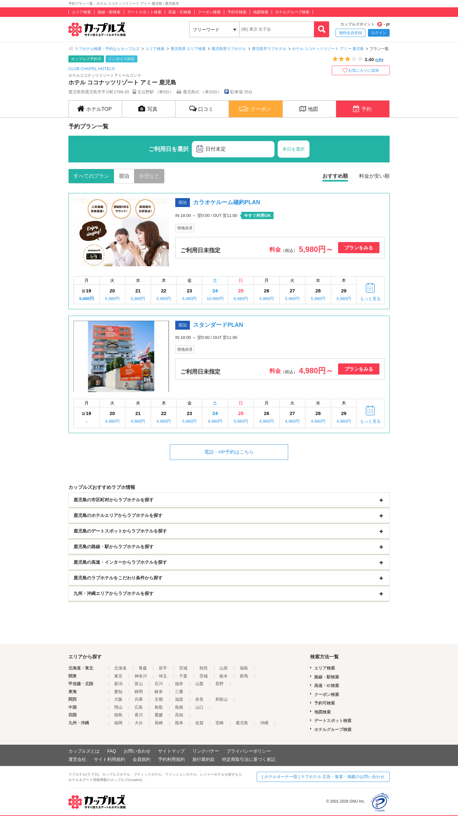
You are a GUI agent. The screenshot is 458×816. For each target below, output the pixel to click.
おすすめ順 (335, 176)
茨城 (203, 676)
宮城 (183, 668)
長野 (219, 683)
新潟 (118, 683)
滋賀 (179, 699)
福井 (179, 683)
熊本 (179, 722)
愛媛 (159, 714)
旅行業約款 (203, 759)
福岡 (118, 722)
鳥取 (159, 707)
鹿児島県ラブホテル (229, 49)
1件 (379, 60)
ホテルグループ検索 (292, 12)
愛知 (118, 691)
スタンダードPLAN (218, 325)
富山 (139, 683)
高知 (179, 714)
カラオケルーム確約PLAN (226, 202)
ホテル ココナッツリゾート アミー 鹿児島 (328, 49)
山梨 (199, 683)
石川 (159, 683)
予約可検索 (236, 12)
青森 (143, 668)
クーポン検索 (209, 12)
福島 (244, 668)
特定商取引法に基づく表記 (248, 759)
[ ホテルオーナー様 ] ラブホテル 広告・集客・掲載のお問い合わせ (323, 776)
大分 (139, 722)
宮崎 (219, 722)
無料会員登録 (350, 33)
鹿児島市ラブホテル (269, 49)
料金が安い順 (374, 176)
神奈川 (141, 676)
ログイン (378, 33)
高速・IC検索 (179, 12)
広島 (139, 707)
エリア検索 (81, 12)
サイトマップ (171, 751)
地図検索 (260, 12)
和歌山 (221, 699)
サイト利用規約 (109, 759)
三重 (179, 691)
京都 (159, 699)
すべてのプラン (91, 176)
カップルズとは (84, 751)
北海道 (120, 668)
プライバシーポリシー (248, 751)
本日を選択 (293, 149)
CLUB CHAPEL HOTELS (91, 68)
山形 (223, 668)
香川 (139, 714)
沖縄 (264, 722)
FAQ (111, 751)
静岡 (139, 691)
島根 (179, 707)
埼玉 (163, 676)
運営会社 (77, 759)
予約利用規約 (171, 759)
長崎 (159, 722)
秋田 (203, 668)
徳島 (118, 714)
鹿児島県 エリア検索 (188, 49)
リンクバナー (205, 751)
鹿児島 (242, 722)
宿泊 (124, 176)
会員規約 (141, 759)
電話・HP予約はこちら (229, 452)
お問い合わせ (137, 751)
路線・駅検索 (109, 12)
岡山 (118, 707)
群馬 (244, 676)
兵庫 (139, 699)
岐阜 (159, 691)
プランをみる (358, 247)
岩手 (163, 668)
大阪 (118, 699)
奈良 (199, 699)
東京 (118, 676)
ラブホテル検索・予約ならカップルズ (107, 49)
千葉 (183, 676)
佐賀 (199, 722)
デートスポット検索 (144, 12)
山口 (199, 707)
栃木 (223, 676)
